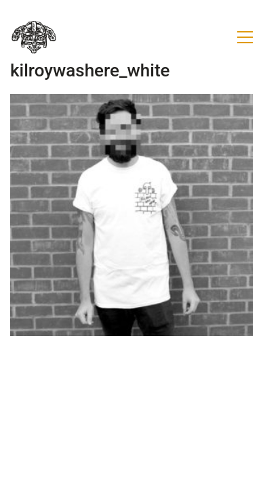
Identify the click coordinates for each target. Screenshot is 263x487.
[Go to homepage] (34, 37)
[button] (245, 37)
